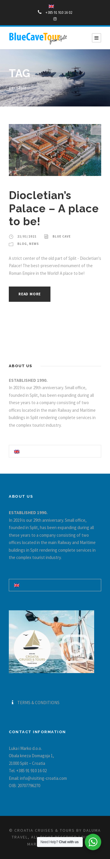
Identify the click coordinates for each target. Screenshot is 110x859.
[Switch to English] (16, 451)
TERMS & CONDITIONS (38, 702)
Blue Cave (62, 236)
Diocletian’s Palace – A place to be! (54, 208)
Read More (29, 294)
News (34, 244)
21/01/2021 (27, 236)
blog (22, 244)
